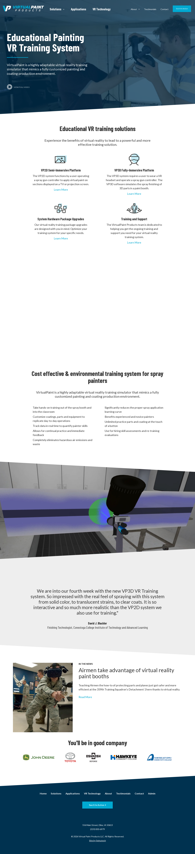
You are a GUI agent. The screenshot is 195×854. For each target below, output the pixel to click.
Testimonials (150, 9)
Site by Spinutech (97, 840)
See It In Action (182, 9)
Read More (85, 697)
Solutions (57, 9)
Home (43, 793)
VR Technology (102, 9)
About (135, 9)
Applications (78, 9)
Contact (164, 9)
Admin (151, 793)
